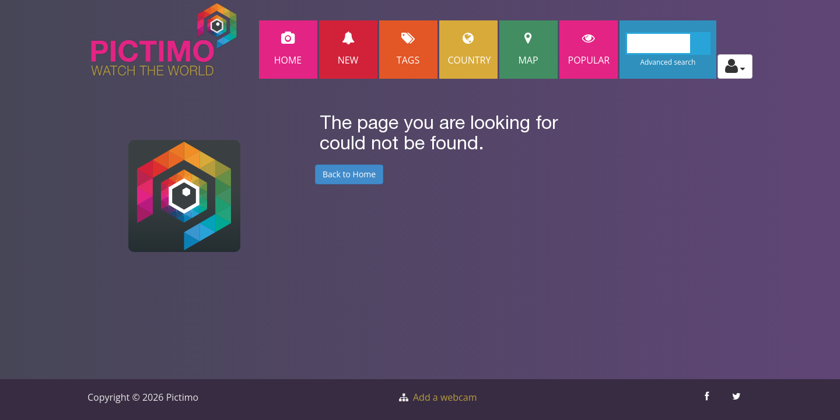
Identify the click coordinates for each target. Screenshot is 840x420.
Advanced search (667, 62)
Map (528, 49)
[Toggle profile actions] (735, 66)
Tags (408, 49)
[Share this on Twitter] (737, 399)
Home (288, 49)
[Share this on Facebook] (708, 399)
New (348, 49)
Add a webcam (445, 397)
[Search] (668, 43)
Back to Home (349, 174)
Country (469, 49)
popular (589, 49)
